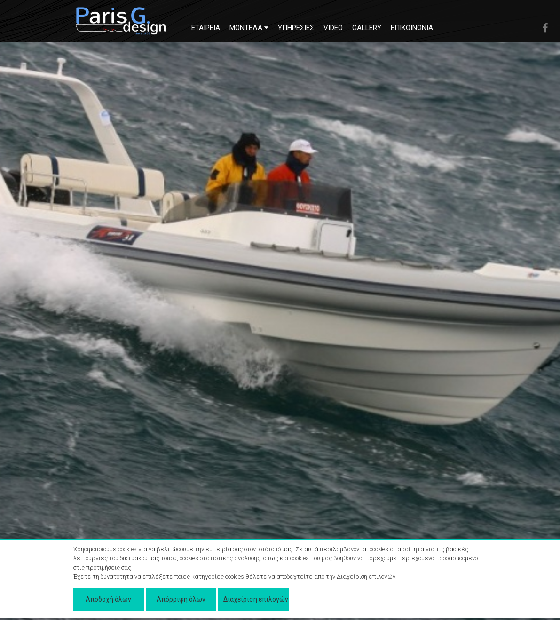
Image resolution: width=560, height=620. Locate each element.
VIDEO (333, 28)
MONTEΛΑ (248, 28)
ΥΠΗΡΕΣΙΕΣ (296, 28)
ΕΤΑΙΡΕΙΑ (205, 28)
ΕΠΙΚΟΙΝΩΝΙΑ (412, 28)
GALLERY (366, 28)
